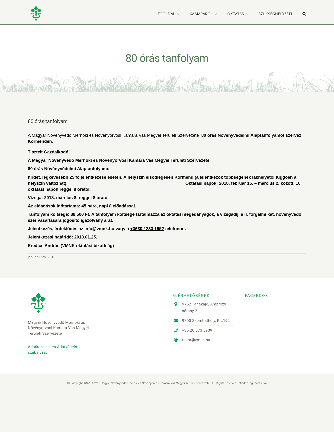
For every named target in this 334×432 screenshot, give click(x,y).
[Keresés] (304, 13)
